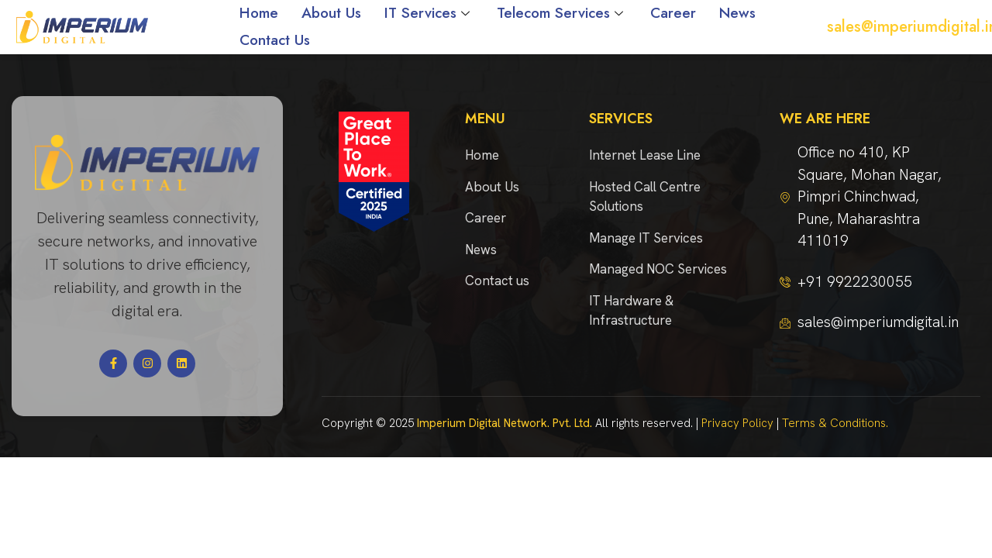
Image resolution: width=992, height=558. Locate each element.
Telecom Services (562, 12)
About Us (331, 12)
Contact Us (274, 39)
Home (258, 12)
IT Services (429, 12)
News (737, 12)
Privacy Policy (737, 423)
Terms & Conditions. (835, 423)
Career (673, 12)
